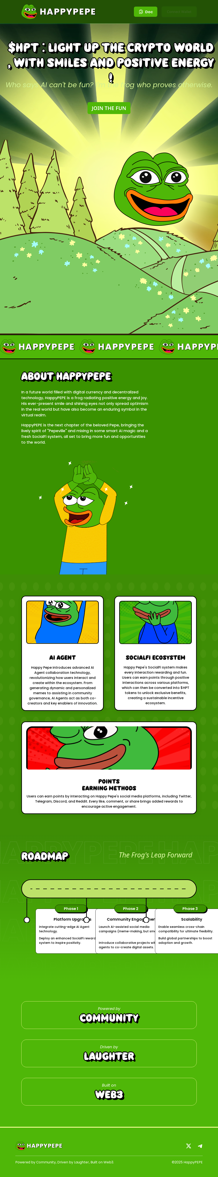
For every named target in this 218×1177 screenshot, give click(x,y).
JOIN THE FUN (109, 107)
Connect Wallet (179, 11)
